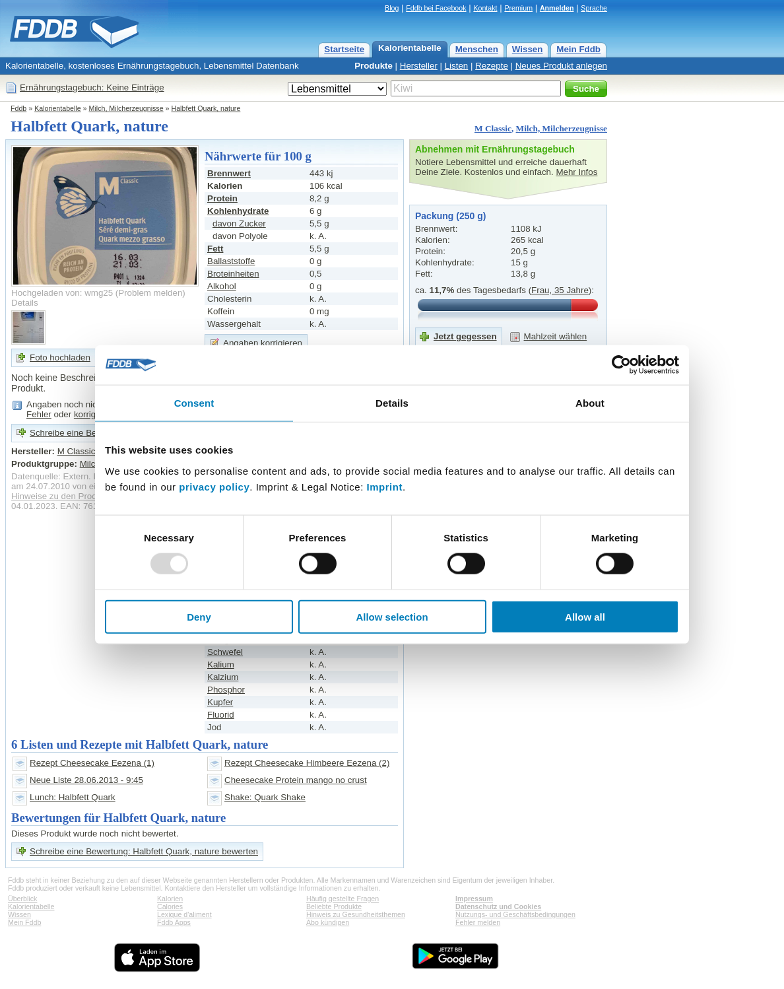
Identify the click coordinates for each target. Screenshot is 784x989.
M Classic (492, 128)
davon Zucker (239, 223)
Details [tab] (392, 403)
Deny (199, 616)
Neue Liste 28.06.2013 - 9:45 (86, 780)
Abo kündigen (327, 922)
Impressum (474, 899)
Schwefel (225, 652)
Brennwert (229, 173)
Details (24, 303)
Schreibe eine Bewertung (79, 433)
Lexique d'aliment (184, 914)
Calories (170, 906)
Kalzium (222, 677)
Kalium (220, 664)
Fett (215, 249)
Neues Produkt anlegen (561, 66)
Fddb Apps (174, 922)
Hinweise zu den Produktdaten (71, 496)
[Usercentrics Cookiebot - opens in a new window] (621, 365)
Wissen (527, 49)
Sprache (594, 8)
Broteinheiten (233, 274)
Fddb (18, 108)
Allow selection (392, 616)
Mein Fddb (578, 49)
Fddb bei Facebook (436, 8)
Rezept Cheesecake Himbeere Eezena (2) (306, 763)
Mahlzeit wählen (555, 336)
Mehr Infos (576, 172)
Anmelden (557, 8)
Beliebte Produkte (334, 906)
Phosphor (226, 690)
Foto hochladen (60, 357)
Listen (457, 66)
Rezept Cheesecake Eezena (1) (92, 763)
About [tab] (589, 403)
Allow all (585, 616)
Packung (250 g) (450, 216)
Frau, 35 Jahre (560, 290)
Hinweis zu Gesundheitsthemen (355, 914)
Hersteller (419, 66)
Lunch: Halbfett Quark (72, 797)
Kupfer (220, 702)
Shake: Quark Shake (265, 797)
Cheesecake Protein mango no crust (295, 780)
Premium (518, 8)
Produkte (373, 66)
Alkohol (221, 286)
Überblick (22, 899)
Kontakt (485, 8)
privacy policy (214, 486)
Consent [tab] (194, 403)
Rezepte (491, 66)
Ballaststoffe (231, 261)
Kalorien (170, 899)
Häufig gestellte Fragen (342, 899)
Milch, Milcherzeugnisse (126, 108)
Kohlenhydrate (238, 211)
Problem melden (150, 293)
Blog (392, 8)
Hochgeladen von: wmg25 (62, 293)
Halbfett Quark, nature (206, 108)
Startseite (344, 49)
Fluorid (220, 715)
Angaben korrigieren (262, 343)
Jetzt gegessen (465, 336)
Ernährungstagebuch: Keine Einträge (92, 87)
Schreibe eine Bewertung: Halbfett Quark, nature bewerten (144, 851)
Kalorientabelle (409, 48)
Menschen (476, 49)
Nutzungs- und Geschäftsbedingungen (515, 914)
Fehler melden (477, 922)
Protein (222, 198)
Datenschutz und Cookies (498, 906)
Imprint (385, 486)
